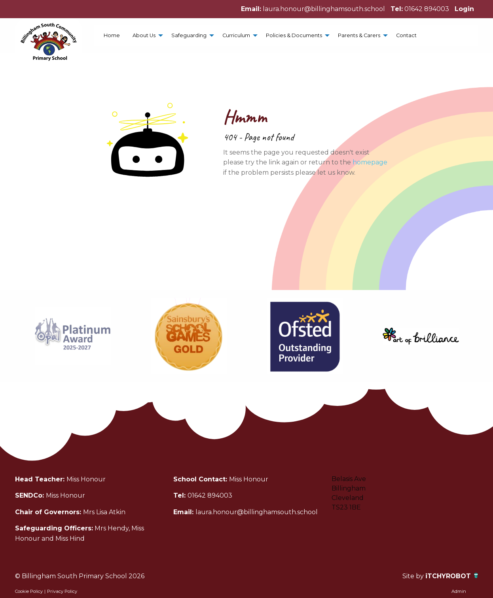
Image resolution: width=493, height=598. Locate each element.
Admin (458, 591)
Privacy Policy (62, 591)
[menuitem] (111, 35)
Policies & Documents (294, 35)
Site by (413, 576)
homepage (370, 162)
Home (112, 35)
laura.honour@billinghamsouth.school (324, 9)
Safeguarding (189, 35)
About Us (144, 35)
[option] (73, 335)
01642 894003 (426, 9)
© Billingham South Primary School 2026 (79, 576)
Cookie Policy (29, 591)
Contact (406, 35)
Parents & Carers (359, 35)
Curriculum (236, 35)
